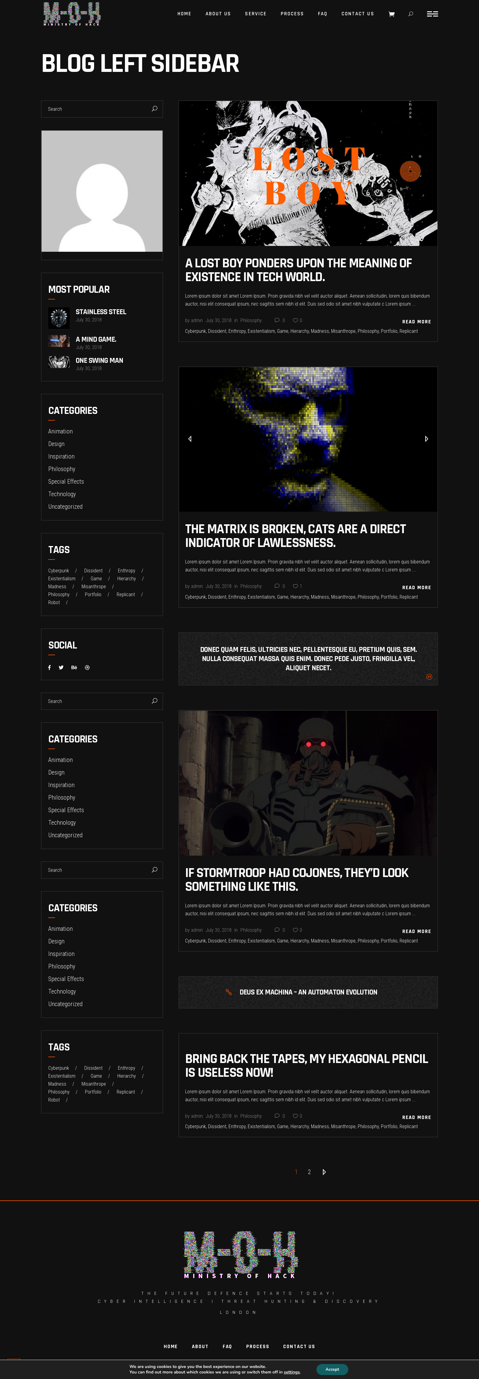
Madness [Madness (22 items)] (57, 586)
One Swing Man (99, 361)
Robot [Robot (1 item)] (54, 602)
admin (197, 320)
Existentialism (261, 331)
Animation (60, 431)
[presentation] (189, 439)
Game (282, 331)
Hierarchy (300, 331)
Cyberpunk (195, 331)
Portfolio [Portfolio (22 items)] (93, 594)
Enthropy (237, 331)
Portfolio (389, 331)
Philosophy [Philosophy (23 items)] (59, 594)
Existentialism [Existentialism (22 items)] (61, 578)
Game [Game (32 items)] (96, 578)
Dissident (217, 331)
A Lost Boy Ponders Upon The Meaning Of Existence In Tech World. (298, 270)
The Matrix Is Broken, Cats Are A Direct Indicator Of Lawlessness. (295, 536)
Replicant (409, 331)
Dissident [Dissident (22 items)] (93, 570)
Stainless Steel (101, 312)
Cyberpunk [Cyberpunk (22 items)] (58, 570)
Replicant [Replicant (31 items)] (126, 594)
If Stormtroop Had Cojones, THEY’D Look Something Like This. (296, 880)
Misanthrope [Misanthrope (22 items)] (94, 586)
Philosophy (251, 320)
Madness (320, 331)
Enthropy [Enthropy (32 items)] (126, 570)
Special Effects (66, 481)
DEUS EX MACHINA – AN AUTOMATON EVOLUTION (308, 992)
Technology (62, 494)
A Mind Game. (96, 339)
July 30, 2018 (219, 320)
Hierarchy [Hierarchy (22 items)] (126, 578)
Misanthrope (343, 331)
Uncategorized (65, 506)
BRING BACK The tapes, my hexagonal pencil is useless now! (306, 1066)
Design (56, 444)
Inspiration (61, 456)
